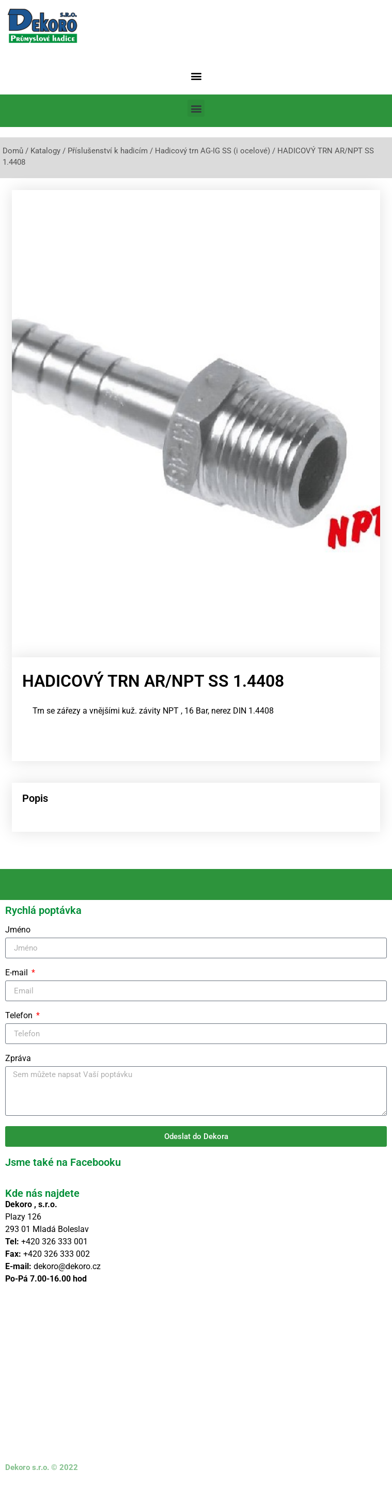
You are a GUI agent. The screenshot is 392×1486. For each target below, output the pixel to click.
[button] (196, 75)
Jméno (17, 930)
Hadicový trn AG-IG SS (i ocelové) (212, 150)
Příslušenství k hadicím (108, 150)
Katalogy (45, 150)
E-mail (17, 973)
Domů (13, 150)
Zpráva (18, 1058)
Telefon (20, 1015)
